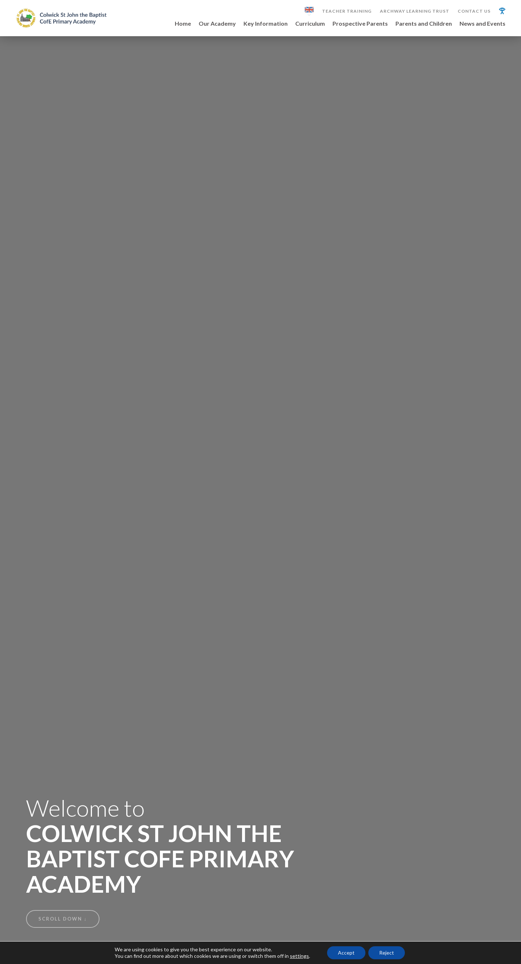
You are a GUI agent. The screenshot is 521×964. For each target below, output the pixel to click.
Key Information (265, 24)
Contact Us (474, 11)
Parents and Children (423, 24)
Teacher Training (347, 11)
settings (299, 956)
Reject (386, 953)
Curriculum (310, 24)
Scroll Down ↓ (62, 919)
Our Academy (217, 24)
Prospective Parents (360, 24)
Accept (346, 953)
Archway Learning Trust (414, 11)
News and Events (482, 24)
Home (183, 24)
